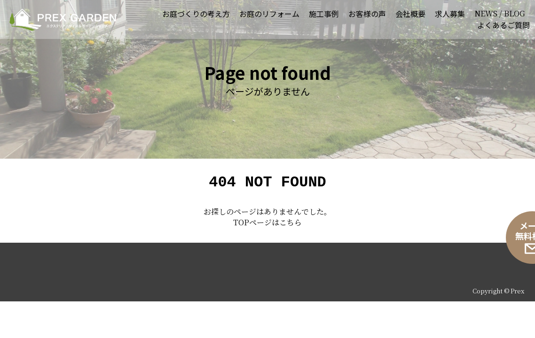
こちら (290, 225)
